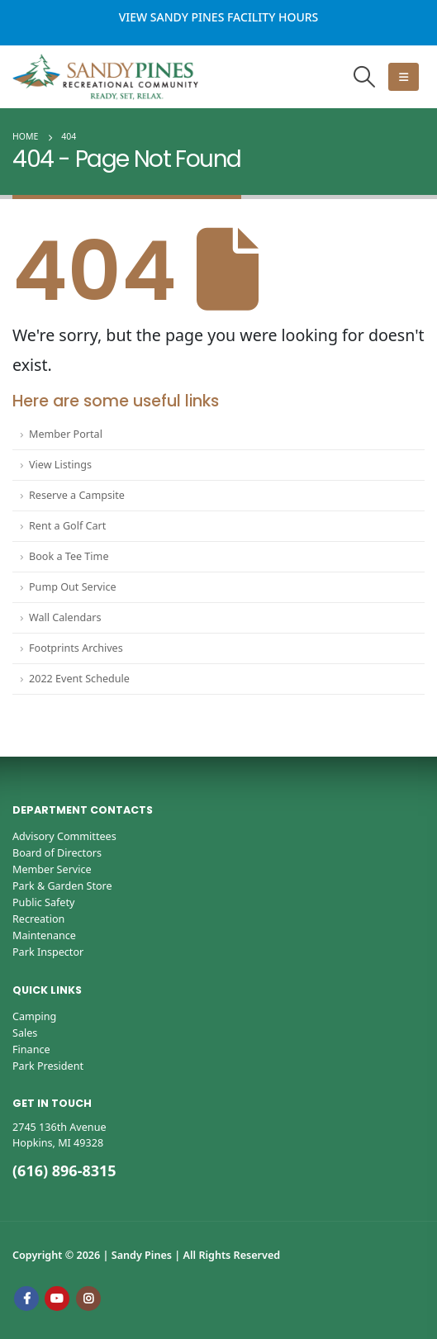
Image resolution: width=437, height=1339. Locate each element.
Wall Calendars (65, 617)
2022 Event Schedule (79, 679)
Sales (24, 1033)
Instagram (88, 1298)
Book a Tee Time (69, 556)
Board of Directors (57, 853)
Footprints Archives (76, 648)
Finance (31, 1049)
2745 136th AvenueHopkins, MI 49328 (59, 1135)
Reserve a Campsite (77, 495)
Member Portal (65, 434)
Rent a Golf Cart (67, 526)
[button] (365, 76)
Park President (47, 1066)
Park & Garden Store (62, 886)
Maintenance (44, 935)
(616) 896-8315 (64, 1170)
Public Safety (43, 902)
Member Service (52, 869)
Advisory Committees (64, 836)
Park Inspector (47, 952)
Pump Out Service (72, 587)
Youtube (57, 1298)
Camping (34, 1016)
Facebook (26, 1298)
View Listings (60, 465)
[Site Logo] (105, 77)
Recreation (38, 919)
